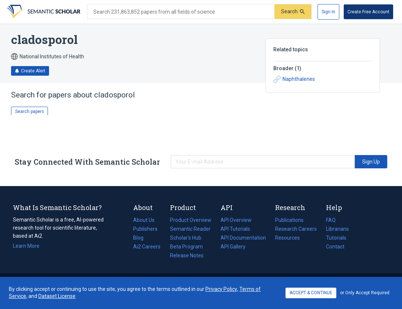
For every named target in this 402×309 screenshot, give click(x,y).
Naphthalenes (294, 79)
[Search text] (180, 11)
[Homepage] (42, 11)
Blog (141, 237)
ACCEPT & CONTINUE (311, 292)
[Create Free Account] (368, 11)
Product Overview (190, 220)
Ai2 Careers (146, 246)
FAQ (331, 220)
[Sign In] (328, 12)
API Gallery (233, 247)
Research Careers (296, 228)
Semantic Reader (190, 229)
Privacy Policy (221, 289)
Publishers (145, 229)
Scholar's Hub (185, 238)
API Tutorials (235, 229)
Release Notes (187, 255)
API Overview (236, 220)
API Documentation (243, 237)
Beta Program (186, 247)
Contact (335, 247)
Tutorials (336, 238)
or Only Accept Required (364, 292)
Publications (289, 220)
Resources (287, 237)
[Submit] (292, 11)
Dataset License (57, 296)
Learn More (26, 246)
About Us (144, 220)
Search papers (29, 111)
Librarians (337, 229)
